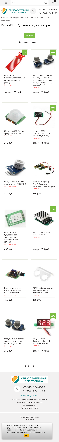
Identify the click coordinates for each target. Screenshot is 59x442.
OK (26, 435)
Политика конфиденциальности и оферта (29, 399)
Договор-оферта (30, 405)
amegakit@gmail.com (29, 395)
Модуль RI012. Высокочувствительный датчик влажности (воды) (14, 79)
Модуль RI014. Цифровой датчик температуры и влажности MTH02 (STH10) (12, 237)
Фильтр (29, 36)
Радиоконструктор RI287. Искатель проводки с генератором (44, 183)
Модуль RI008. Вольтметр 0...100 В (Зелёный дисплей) (42, 133)
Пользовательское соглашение (29, 402)
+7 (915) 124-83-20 (48, 9)
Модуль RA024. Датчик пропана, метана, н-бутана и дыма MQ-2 (14, 341)
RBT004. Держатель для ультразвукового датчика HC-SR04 (43, 290)
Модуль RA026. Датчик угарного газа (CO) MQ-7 (15, 182)
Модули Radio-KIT (20, 18)
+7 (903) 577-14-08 (48, 13)
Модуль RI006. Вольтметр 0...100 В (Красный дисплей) (42, 340)
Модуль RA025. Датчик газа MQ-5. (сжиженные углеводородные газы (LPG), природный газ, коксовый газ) (43, 80)
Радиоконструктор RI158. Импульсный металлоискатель (12, 290)
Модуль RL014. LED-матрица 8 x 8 (42, 233)
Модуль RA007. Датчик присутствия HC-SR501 (14, 132)
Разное (7, 18)
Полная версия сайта (29, 408)
